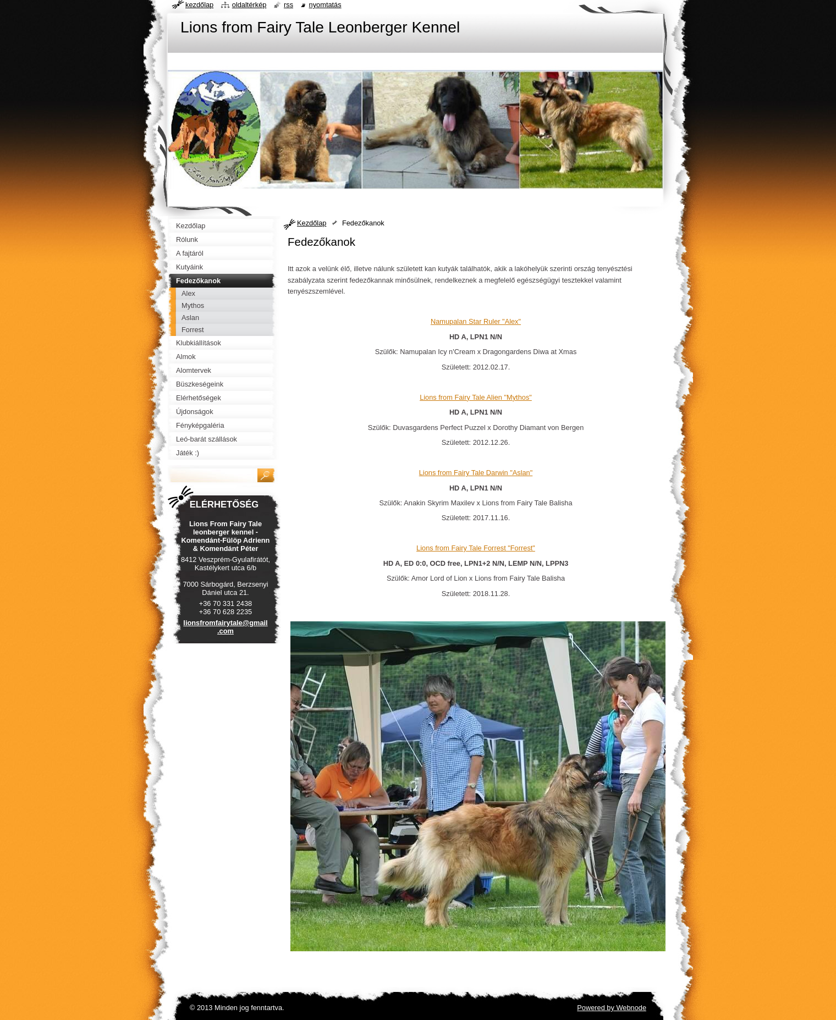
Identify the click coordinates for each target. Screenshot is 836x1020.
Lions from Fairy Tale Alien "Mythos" (476, 397)
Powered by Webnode (611, 1008)
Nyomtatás (325, 5)
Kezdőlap (311, 223)
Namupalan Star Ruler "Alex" (476, 321)
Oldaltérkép (249, 5)
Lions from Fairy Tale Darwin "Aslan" (476, 472)
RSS (288, 5)
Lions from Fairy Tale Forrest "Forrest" (475, 548)
